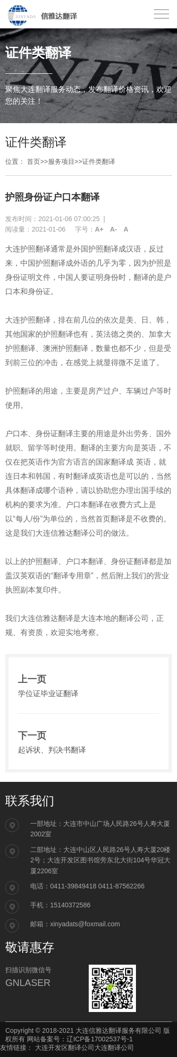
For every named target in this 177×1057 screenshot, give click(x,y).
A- (113, 229)
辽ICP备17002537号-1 (100, 1039)
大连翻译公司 (114, 1047)
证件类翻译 (98, 161)
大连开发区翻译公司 (64, 1047)
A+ (99, 229)
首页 (33, 161)
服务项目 (61, 161)
